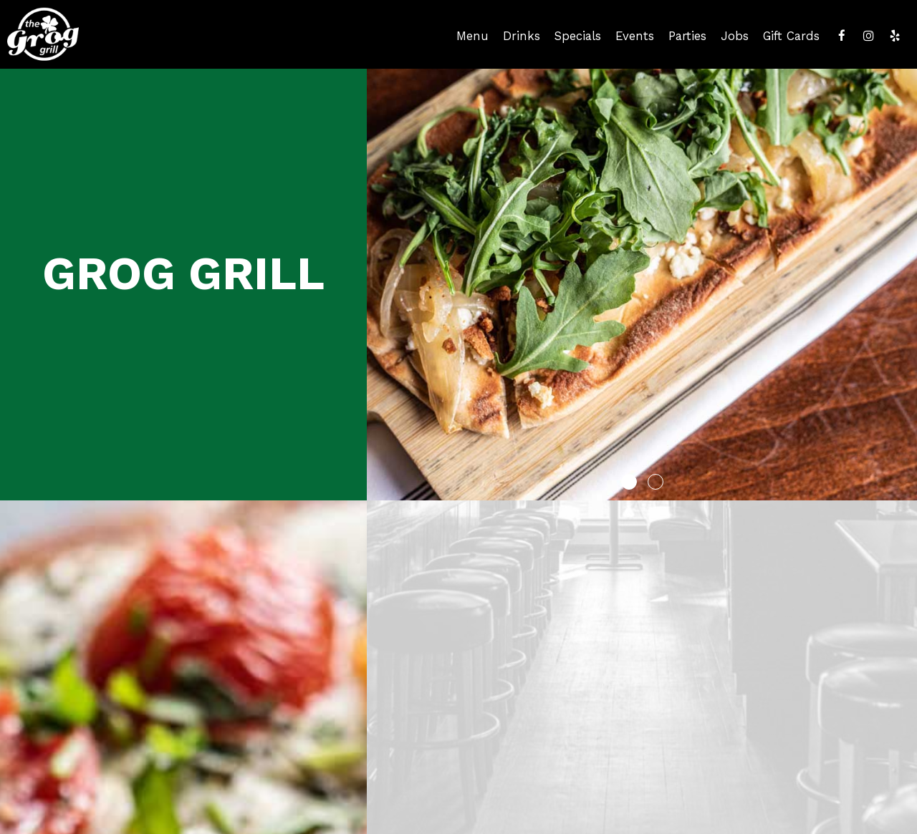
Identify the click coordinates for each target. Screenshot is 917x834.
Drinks (521, 36)
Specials (577, 36)
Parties (687, 36)
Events (634, 36)
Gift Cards (791, 36)
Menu (472, 36)
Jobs (735, 36)
